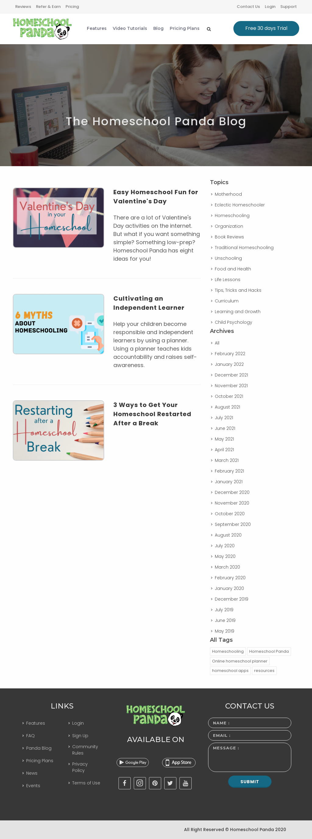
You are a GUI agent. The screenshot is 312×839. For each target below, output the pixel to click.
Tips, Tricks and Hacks (238, 290)
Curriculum (227, 301)
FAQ (30, 736)
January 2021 (229, 482)
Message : (226, 747)
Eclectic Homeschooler (240, 205)
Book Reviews (229, 237)
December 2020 (232, 492)
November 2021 (231, 386)
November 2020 (232, 503)
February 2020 (230, 578)
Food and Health (233, 269)
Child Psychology (233, 322)
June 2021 (225, 428)
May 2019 (224, 631)
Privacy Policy (80, 767)
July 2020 (225, 546)
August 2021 (227, 407)
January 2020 (229, 588)
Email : (222, 735)
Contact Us (248, 6)
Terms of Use (86, 783)
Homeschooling (232, 215)
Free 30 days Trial (266, 28)
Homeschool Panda (269, 651)
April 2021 (224, 450)
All (217, 343)
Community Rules (85, 750)
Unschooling (228, 258)
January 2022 (229, 364)
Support (288, 6)
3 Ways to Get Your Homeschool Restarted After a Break (152, 414)
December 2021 (231, 375)
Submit (249, 782)
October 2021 (229, 396)
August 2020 (228, 535)
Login (270, 6)
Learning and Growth (238, 312)
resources (264, 670)
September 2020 (233, 524)
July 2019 (224, 610)
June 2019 (225, 620)
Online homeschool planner (240, 661)
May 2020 (225, 556)
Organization (229, 226)
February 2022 (230, 354)
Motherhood (228, 194)
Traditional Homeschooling (244, 248)
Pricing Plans (39, 761)
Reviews (23, 6)
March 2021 (227, 460)
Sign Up (80, 736)
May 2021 (224, 439)
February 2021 (229, 471)
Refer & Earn (48, 6)
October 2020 (230, 514)
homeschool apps (230, 670)
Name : (221, 722)
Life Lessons (227, 280)
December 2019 (231, 599)
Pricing (72, 6)
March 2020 (227, 567)
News (31, 773)
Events (33, 786)
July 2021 (224, 418)
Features (35, 723)
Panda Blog (38, 748)
